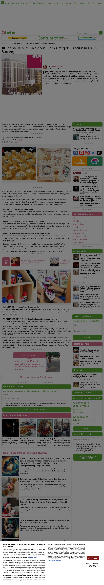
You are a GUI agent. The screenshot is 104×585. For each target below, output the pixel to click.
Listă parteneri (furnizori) (54, 560)
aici (27, 572)
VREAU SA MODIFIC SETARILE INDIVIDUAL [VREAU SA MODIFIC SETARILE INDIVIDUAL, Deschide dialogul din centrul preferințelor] (92, 565)
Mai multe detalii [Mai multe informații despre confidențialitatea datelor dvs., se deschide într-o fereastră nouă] (32, 557)
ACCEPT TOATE (93, 558)
